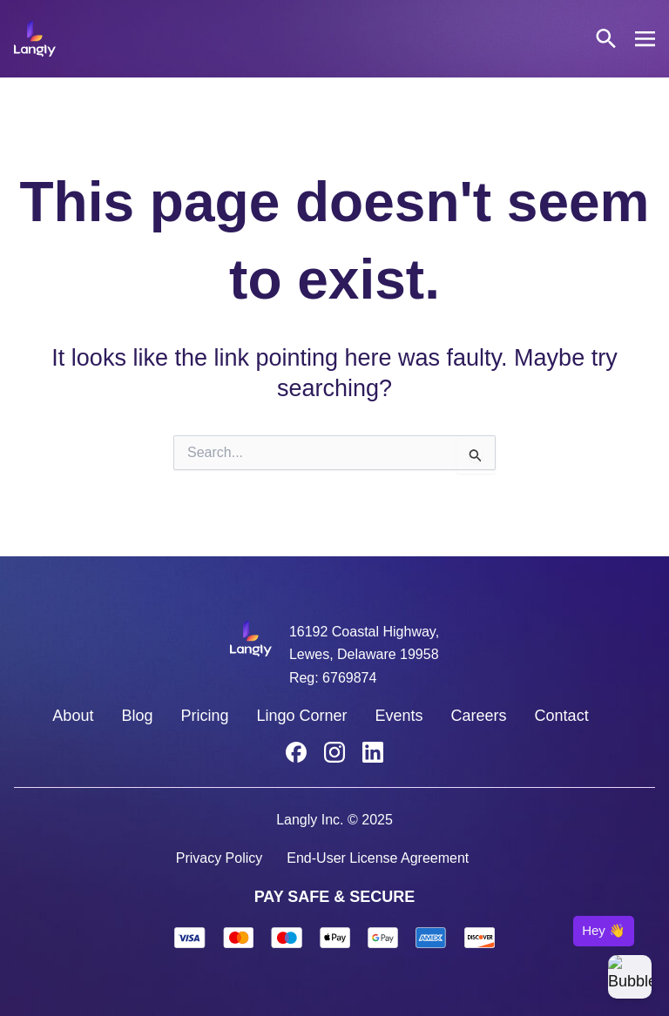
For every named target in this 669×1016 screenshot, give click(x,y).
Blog (136, 715)
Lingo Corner (301, 715)
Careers (479, 715)
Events (399, 715)
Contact (562, 715)
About (72, 715)
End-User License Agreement (378, 858)
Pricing (204, 715)
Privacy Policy (219, 858)
